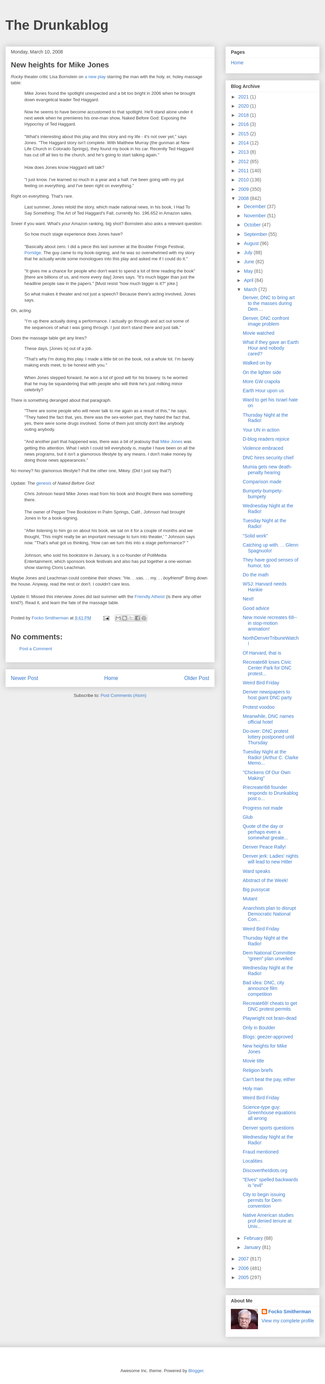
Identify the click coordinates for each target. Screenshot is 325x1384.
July (249, 252)
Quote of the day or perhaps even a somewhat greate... (265, 831)
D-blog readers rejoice (266, 439)
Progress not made (263, 808)
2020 (244, 106)
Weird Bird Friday (261, 682)
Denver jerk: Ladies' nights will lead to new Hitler (271, 858)
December (255, 206)
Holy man (253, 1088)
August (252, 243)
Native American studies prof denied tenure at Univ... (268, 1220)
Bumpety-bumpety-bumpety (263, 493)
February (254, 1238)
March (251, 289)
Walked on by (257, 363)
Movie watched (258, 333)
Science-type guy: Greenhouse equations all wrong (269, 1112)
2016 (244, 124)
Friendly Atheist (150, 596)
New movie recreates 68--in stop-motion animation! (270, 623)
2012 (244, 161)
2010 (244, 179)
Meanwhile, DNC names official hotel (268, 719)
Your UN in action (261, 430)
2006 (244, 1268)
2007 (244, 1258)
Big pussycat (256, 889)
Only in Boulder (259, 1027)
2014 (244, 143)
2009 (244, 189)
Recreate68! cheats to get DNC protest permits (270, 1006)
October (253, 224)
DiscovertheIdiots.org (265, 1170)
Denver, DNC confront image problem (266, 321)
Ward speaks (256, 871)
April (249, 280)
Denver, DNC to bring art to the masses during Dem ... (269, 303)
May (249, 271)
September (256, 234)
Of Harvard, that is (262, 653)
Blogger (195, 1370)
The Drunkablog (56, 25)
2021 (244, 97)
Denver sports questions (268, 1127)
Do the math (255, 574)
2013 (244, 152)
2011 (244, 170)
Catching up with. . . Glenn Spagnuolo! (270, 547)
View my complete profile (288, 1320)
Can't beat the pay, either (269, 1079)
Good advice (256, 608)
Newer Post (24, 678)
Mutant (250, 898)
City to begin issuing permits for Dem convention (264, 1200)
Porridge (32, 252)
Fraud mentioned (261, 1152)
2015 (244, 133)
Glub (248, 817)
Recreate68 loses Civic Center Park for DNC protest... (267, 667)
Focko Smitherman (289, 1311)
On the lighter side (262, 372)
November (255, 215)
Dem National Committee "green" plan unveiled (269, 955)
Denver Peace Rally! (264, 847)
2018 (244, 115)
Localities (252, 1161)
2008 (244, 198)
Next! (248, 598)
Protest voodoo (259, 707)
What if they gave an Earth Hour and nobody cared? (271, 347)
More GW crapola (261, 381)
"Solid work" (255, 536)
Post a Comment (35, 648)
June (249, 261)
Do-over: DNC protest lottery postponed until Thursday (268, 736)
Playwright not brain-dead (270, 1018)
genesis (43, 483)
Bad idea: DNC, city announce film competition (263, 988)
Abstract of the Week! (265, 880)
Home (111, 678)
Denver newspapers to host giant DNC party (267, 694)
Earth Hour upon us (263, 390)
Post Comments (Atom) (123, 695)
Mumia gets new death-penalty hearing (267, 469)
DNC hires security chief (268, 457)
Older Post (196, 678)
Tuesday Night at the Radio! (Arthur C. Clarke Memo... (270, 757)
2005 (244, 1277)
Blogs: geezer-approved (268, 1036)
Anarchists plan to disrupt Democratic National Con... (269, 913)
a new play (95, 76)
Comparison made (262, 481)
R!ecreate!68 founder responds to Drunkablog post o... (270, 793)
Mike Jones (171, 441)
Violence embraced (263, 448)
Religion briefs (258, 1070)
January (253, 1247)
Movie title (253, 1060)
